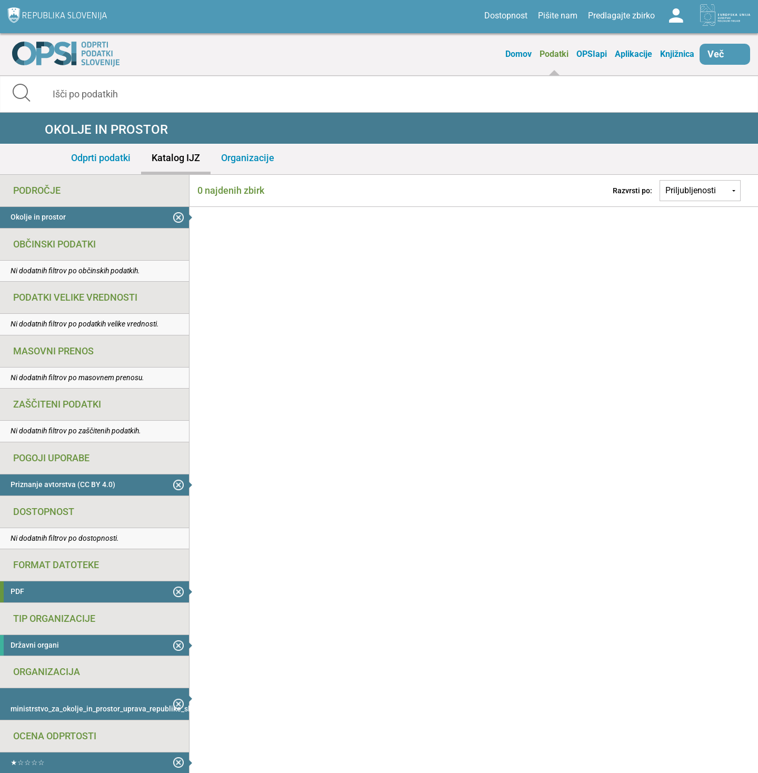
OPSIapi (591, 54)
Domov (518, 54)
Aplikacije (633, 54)
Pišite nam (557, 16)
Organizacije (247, 157)
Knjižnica (677, 54)
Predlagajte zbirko (621, 16)
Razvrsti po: (632, 190)
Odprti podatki (101, 157)
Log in (676, 16)
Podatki (554, 54)
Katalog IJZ (176, 157)
